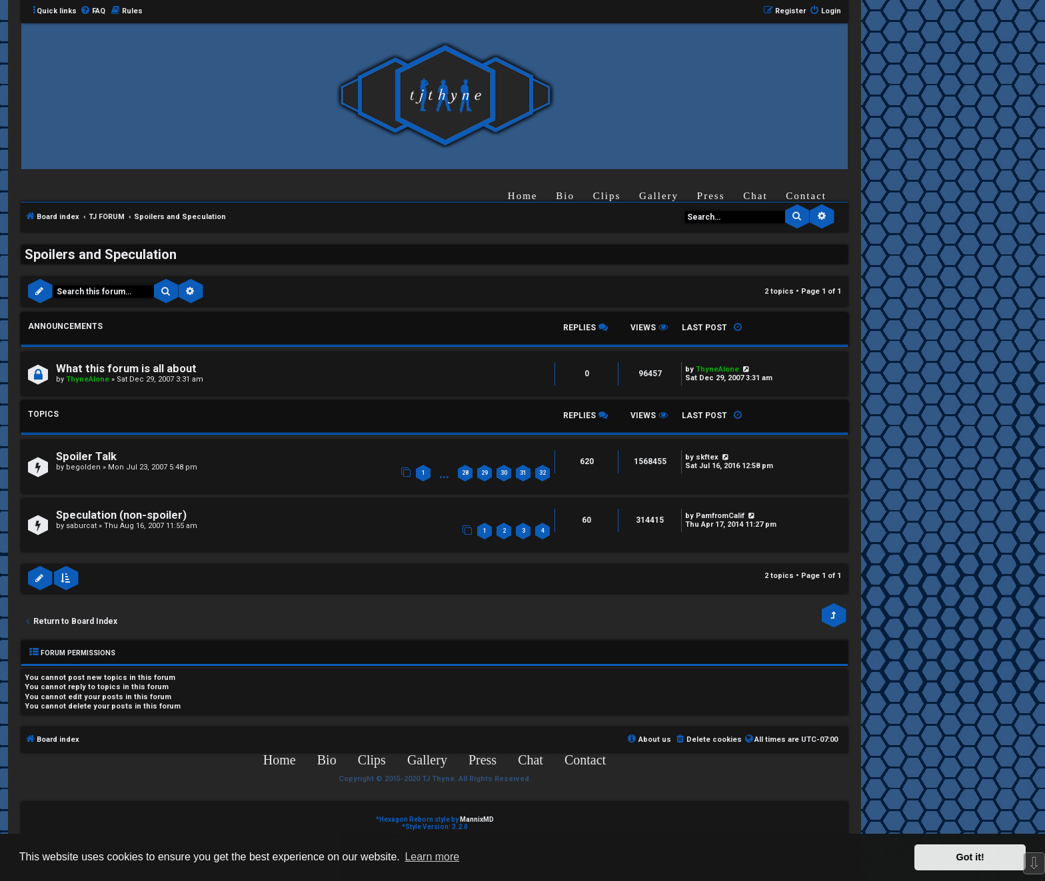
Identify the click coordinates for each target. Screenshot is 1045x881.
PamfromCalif (720, 515)
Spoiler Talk (86, 456)
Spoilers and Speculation (101, 254)
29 (484, 472)
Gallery (658, 195)
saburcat (81, 525)
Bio (565, 195)
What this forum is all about (126, 368)
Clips (607, 195)
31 (523, 472)
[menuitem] (92, 11)
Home (523, 195)
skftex (707, 457)
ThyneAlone (87, 379)
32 (542, 472)
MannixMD (477, 819)
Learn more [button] (432, 856)
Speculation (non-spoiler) (121, 515)
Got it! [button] (970, 857)
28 (465, 472)
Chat (755, 195)
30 (504, 472)
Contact (806, 195)
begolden (83, 467)
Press (711, 195)
